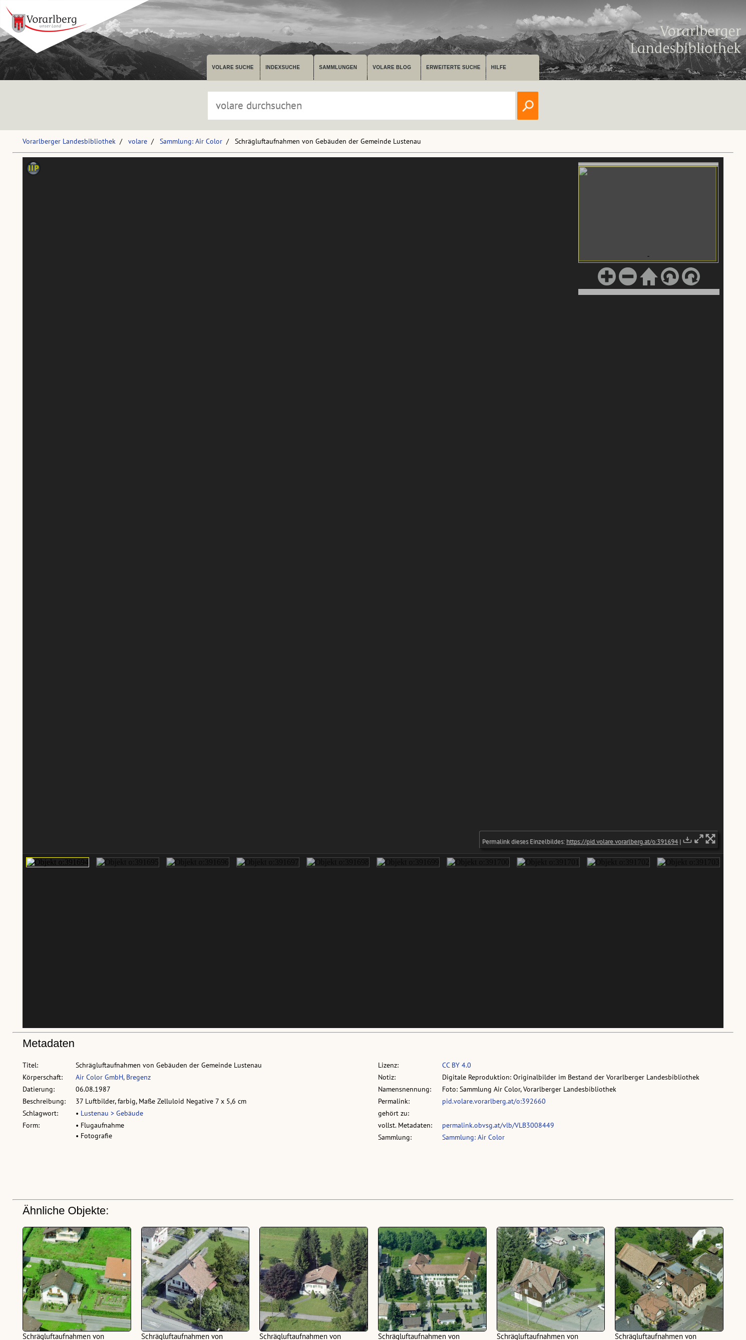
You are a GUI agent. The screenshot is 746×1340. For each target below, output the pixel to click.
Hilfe (499, 67)
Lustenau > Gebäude (112, 1113)
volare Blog (391, 67)
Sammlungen (338, 67)
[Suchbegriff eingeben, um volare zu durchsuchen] (361, 106)
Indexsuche (282, 67)
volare (137, 141)
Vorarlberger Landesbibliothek (69, 141)
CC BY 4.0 (456, 1065)
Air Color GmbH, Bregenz (113, 1077)
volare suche (233, 67)
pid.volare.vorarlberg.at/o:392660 (494, 1101)
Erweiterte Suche (453, 67)
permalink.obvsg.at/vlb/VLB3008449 (498, 1125)
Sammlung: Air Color (191, 141)
